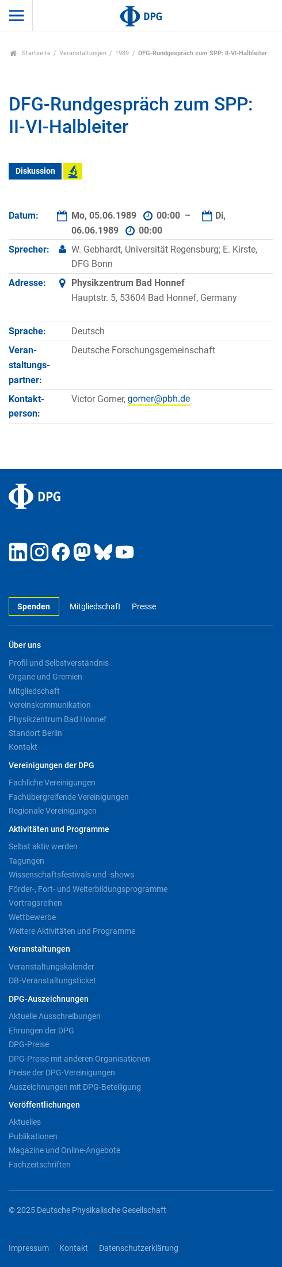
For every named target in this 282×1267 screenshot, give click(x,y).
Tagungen (26, 860)
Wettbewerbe (32, 917)
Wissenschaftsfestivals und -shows (71, 874)
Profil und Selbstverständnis (59, 662)
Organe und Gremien (45, 676)
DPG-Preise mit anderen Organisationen (79, 1058)
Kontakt (23, 746)
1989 (122, 53)
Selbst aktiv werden (43, 846)
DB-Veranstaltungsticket (52, 980)
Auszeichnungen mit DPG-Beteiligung (75, 1087)
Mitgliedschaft (95, 607)
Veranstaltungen (82, 53)
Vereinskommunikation (50, 704)
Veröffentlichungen (44, 1105)
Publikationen (33, 1136)
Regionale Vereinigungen (53, 810)
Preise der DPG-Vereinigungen (62, 1072)
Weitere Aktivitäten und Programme (72, 931)
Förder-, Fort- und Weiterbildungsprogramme (88, 889)
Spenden (33, 607)
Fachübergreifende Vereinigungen (69, 797)
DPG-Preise (29, 1044)
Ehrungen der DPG (41, 1030)
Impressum (29, 1248)
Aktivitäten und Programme (59, 829)
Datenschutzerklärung (138, 1248)
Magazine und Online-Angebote (64, 1150)
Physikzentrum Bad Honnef (57, 719)
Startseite (30, 53)
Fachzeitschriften (40, 1164)
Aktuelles (25, 1122)
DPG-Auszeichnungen (49, 999)
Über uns (25, 645)
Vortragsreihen (35, 902)
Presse (144, 607)
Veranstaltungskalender (51, 966)
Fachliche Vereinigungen (52, 782)
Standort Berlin (35, 733)
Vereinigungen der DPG (51, 765)
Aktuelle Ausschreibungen (55, 1016)
